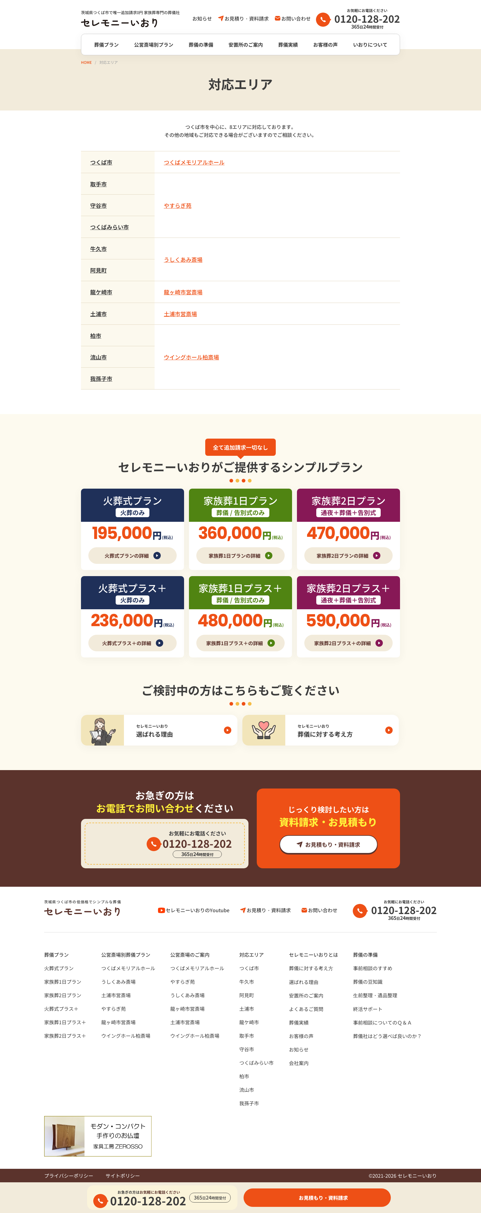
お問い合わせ (296, 18)
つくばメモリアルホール (194, 162)
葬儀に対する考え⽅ (311, 968)
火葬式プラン (59, 968)
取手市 (98, 184)
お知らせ (202, 18)
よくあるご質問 (306, 1009)
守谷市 (98, 205)
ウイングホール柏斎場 (191, 357)
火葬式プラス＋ (61, 1008)
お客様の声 (325, 44)
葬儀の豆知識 (368, 981)
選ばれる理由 (303, 982)
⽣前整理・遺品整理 (375, 995)
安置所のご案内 (246, 44)
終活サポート (368, 1009)
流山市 (98, 357)
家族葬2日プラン (62, 995)
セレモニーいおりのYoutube (197, 910)
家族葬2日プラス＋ (65, 1035)
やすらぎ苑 (177, 205)
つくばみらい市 (109, 227)
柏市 (95, 335)
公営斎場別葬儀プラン (125, 954)
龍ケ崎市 (101, 292)
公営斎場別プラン (153, 44)
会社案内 (299, 1063)
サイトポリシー (123, 1175)
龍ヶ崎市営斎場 (183, 292)
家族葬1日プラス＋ (65, 1022)
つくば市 (101, 162)
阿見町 (98, 270)
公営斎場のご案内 (190, 954)
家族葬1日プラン (62, 981)
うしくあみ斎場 (183, 259)
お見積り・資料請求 (247, 18)
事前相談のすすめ (372, 968)
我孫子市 (101, 378)
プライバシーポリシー (68, 1175)
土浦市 (98, 314)
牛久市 (98, 249)
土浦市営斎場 (180, 314)
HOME (86, 62)
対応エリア (251, 954)
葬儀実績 (288, 44)
